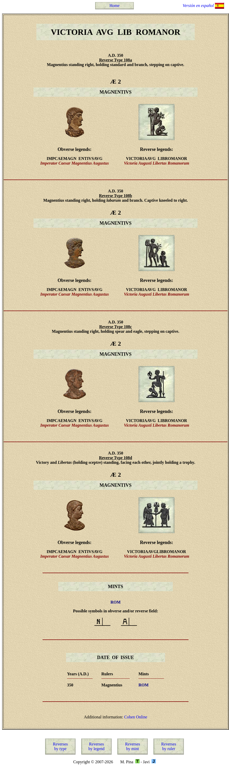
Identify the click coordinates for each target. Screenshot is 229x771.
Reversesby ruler (168, 746)
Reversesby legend (96, 746)
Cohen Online (135, 717)
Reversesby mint (132, 746)
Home (114, 5)
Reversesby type (60, 746)
